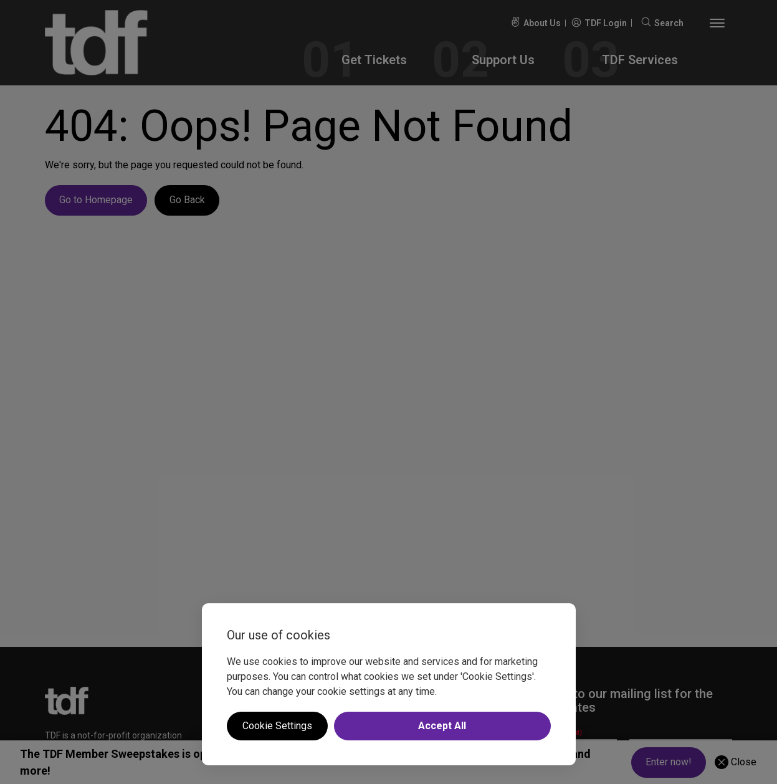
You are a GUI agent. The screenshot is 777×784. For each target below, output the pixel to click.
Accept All (442, 726)
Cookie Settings (277, 726)
